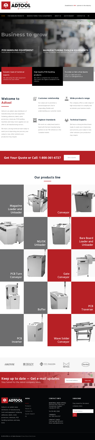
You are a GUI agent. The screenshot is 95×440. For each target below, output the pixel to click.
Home (3, 16)
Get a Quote (72, 157)
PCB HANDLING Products (16, 16)
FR (88, 16)
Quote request (69, 16)
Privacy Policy (25, 436)
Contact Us (81, 16)
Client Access (32, 436)
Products (28, 406)
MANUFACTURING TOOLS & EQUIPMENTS (39, 16)
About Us (58, 16)
